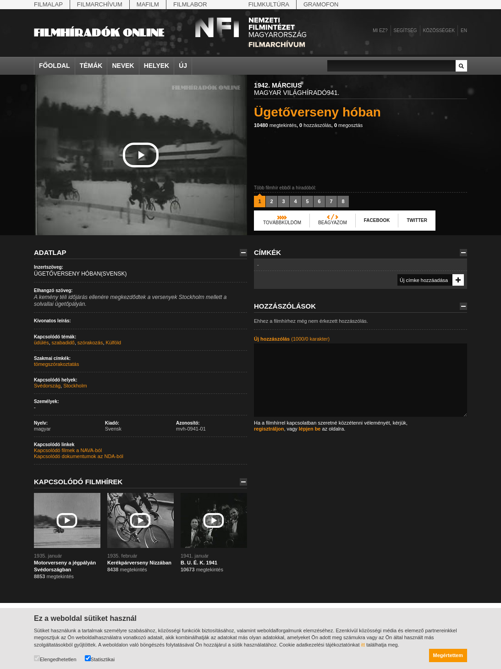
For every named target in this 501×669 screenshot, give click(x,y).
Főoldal (54, 65)
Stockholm (75, 385)
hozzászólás (315, 125)
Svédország (47, 385)
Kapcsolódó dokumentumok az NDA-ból (78, 456)
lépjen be (310, 428)
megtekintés (275, 125)
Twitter (417, 220)
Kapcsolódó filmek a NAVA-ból (68, 450)
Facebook (377, 220)
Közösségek (439, 30)
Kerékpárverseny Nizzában (139, 562)
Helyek (157, 65)
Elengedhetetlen (55, 658)
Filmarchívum (99, 4)
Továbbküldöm (282, 222)
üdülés (41, 342)
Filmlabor (190, 4)
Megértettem (448, 655)
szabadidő (63, 342)
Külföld (113, 342)
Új (183, 65)
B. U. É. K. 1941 (199, 562)
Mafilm (148, 4)
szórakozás (90, 342)
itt (363, 644)
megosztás (348, 125)
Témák (91, 65)
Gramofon (321, 4)
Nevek (123, 65)
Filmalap (48, 4)
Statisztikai (100, 658)
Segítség (405, 30)
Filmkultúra (268, 4)
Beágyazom (332, 222)
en (464, 30)
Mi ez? (380, 30)
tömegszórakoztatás (56, 364)
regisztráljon (269, 428)
